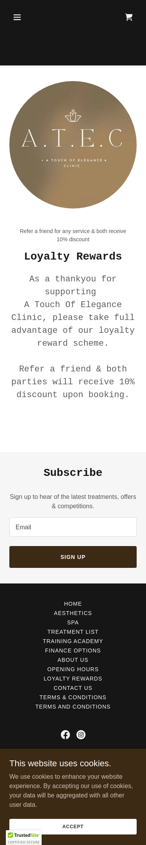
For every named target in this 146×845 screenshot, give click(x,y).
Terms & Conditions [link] (73, 697)
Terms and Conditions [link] (73, 707)
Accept (72, 826)
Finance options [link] (73, 650)
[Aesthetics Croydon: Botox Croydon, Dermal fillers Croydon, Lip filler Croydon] (73, 16)
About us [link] (73, 660)
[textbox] (73, 527)
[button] (24, 48)
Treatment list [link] (73, 632)
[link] (129, 48)
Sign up (73, 557)
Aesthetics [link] (73, 613)
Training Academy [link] (73, 641)
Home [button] (73, 604)
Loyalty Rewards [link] (73, 678)
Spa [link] (73, 622)
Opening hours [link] (73, 669)
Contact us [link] (73, 688)
